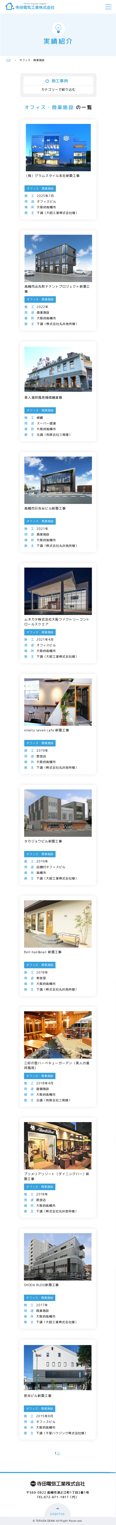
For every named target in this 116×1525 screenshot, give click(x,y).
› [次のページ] (60, 1453)
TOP (8, 60)
